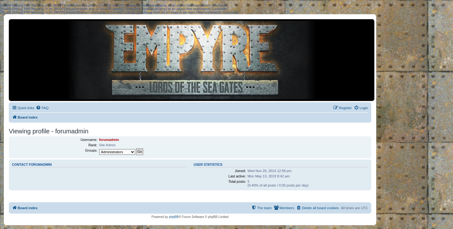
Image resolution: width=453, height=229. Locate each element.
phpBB (173, 217)
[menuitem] (42, 108)
